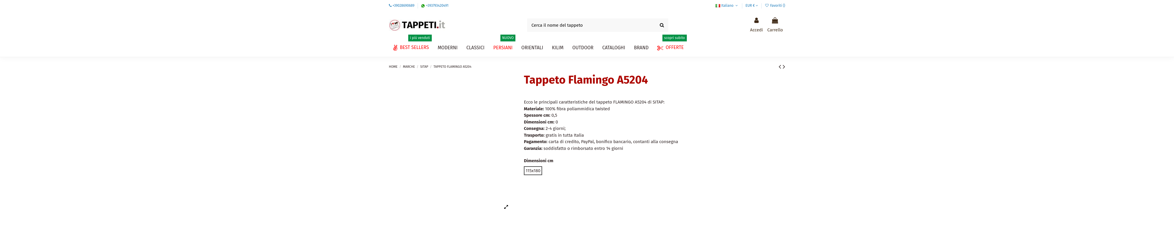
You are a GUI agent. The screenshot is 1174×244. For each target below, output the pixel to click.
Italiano (727, 6)
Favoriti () (775, 6)
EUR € (751, 6)
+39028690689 (403, 6)
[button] (614, 48)
